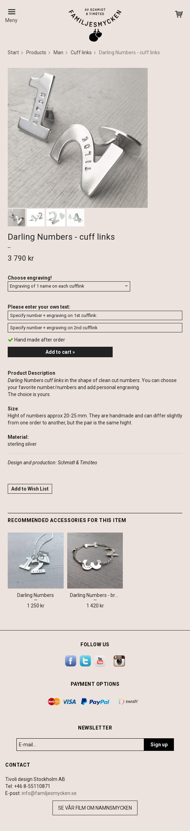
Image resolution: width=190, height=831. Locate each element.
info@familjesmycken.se (49, 793)
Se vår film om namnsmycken (95, 808)
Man (58, 52)
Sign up (159, 744)
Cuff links (81, 52)
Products (36, 52)
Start (13, 52)
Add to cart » (60, 352)
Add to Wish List (30, 489)
